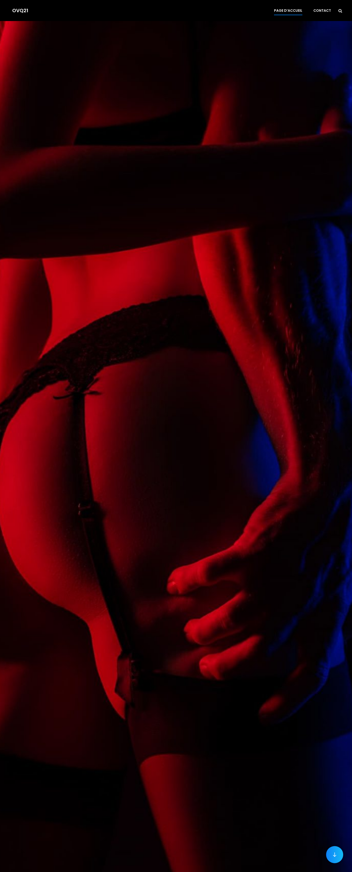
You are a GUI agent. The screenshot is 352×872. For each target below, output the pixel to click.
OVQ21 (20, 10)
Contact (322, 10)
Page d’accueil (288, 10)
